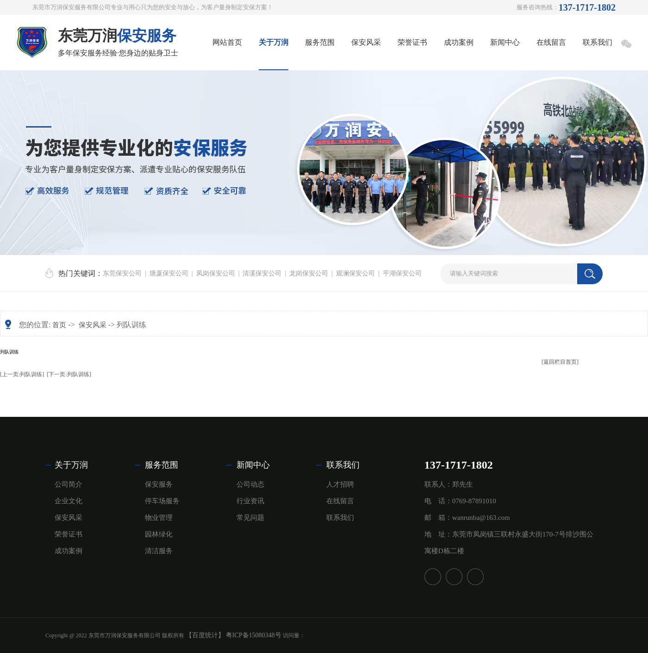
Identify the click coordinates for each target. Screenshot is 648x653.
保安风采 (366, 42)
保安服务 (159, 484)
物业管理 (159, 517)
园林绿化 (159, 534)
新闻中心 (505, 42)
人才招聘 (340, 484)
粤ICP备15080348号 (253, 635)
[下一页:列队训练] (69, 374)
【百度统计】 (205, 635)
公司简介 (68, 484)
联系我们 (597, 42)
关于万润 (273, 42)
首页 (59, 325)
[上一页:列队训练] (22, 374)
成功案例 (459, 42)
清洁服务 (159, 551)
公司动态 (250, 484)
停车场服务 (162, 501)
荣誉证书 (412, 42)
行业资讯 (250, 501)
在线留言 (551, 42)
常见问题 (250, 517)
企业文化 (68, 501)
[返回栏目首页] (560, 362)
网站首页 (227, 42)
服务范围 (320, 42)
